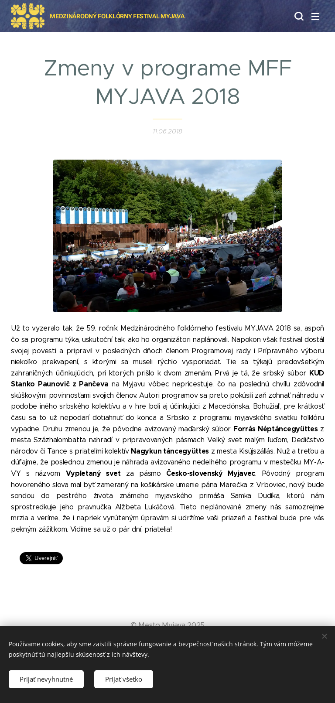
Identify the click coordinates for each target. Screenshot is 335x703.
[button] (298, 16)
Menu (315, 16)
